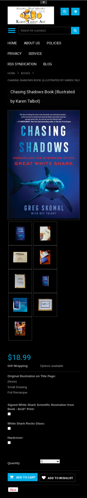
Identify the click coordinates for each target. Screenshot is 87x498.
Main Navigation (12, 31)
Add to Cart (22, 477)
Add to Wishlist (57, 478)
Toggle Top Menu (43, 2)
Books (25, 73)
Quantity (14, 463)
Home (11, 73)
